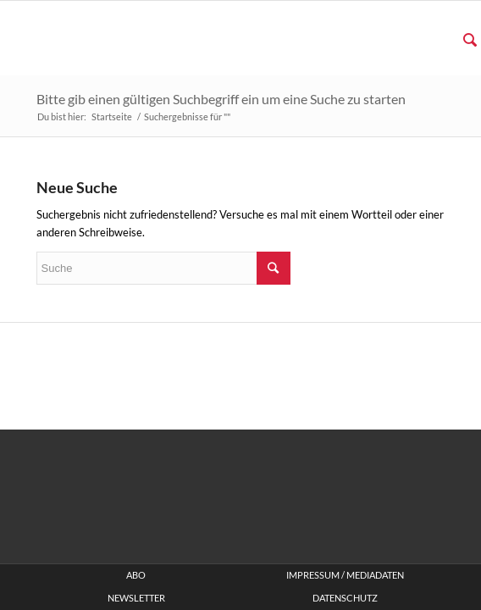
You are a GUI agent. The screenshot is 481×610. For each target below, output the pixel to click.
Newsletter (136, 598)
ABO (136, 575)
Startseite (111, 116)
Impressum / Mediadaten (345, 575)
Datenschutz (345, 598)
